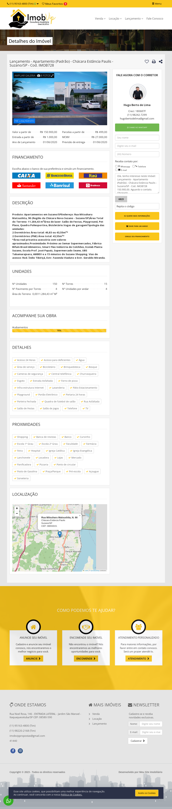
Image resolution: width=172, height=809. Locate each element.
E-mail (124, 170)
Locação (115, 18)
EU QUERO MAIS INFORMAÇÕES (137, 216)
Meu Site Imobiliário (150, 772)
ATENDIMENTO (138, 658)
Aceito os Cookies (147, 793)
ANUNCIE (33, 658)
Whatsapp (125, 166)
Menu (157, 3)
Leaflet (85, 570)
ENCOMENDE (86, 658)
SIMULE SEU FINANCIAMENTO (137, 236)
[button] (60, 534)
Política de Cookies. (71, 794)
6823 (121, 199)
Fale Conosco (154, 18)
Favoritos (52, 3)
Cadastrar (138, 740)
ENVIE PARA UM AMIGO (137, 226)
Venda (100, 18)
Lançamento (134, 18)
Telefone (142, 166)
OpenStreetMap (94, 570)
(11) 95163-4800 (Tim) (23, 3)
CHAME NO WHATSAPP (137, 127)
